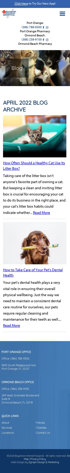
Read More (41, 213)
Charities (41, 427)
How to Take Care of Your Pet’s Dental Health (33, 272)
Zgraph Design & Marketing (43, 462)
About (5, 422)
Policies (40, 422)
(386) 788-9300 (32, 27)
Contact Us (43, 432)
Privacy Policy (38, 459)
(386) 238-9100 (32, 39)
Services (7, 427)
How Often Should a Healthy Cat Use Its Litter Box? (34, 165)
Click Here (21, 3)
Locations (8, 432)
